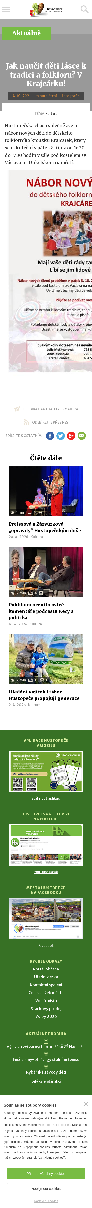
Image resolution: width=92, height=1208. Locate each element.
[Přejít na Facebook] (46, 918)
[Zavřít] (86, 1104)
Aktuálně (26, 33)
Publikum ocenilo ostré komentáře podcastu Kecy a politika (41, 611)
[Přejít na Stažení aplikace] (46, 771)
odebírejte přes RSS (50, 422)
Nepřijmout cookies (46, 1189)
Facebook (46, 945)
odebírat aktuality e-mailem (50, 409)
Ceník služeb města (46, 992)
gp (71, 436)
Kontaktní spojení (46, 984)
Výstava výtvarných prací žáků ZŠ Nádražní (46, 1046)
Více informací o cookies (54, 1125)
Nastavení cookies (46, 1201)
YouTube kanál (46, 872)
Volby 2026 (46, 1016)
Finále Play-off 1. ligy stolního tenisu (46, 1059)
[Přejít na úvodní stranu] (46, 10)
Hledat (85, 9)
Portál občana (46, 969)
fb (50, 436)
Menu (6, 9)
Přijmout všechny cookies (46, 1174)
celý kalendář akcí (46, 1081)
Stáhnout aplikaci (46, 798)
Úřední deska (46, 976)
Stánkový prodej (46, 1008)
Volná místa (46, 1000)
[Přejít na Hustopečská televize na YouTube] (46, 845)
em (81, 436)
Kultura (51, 113)
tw (61, 436)
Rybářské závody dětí (46, 1072)
